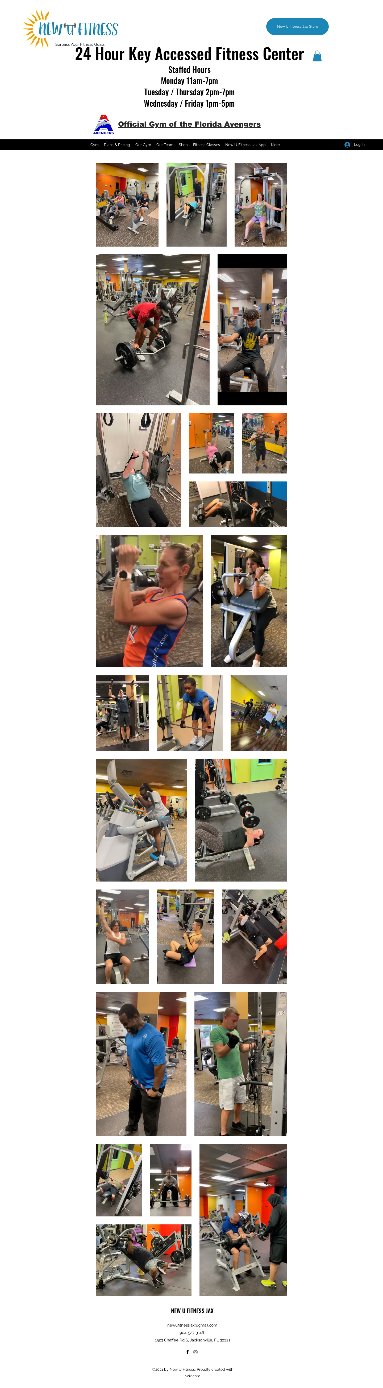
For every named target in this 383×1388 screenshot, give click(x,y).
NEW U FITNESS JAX (192, 1310)
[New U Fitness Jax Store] (297, 26)
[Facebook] (324, 50)
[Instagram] (332, 50)
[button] (317, 56)
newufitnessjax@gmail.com (192, 1325)
